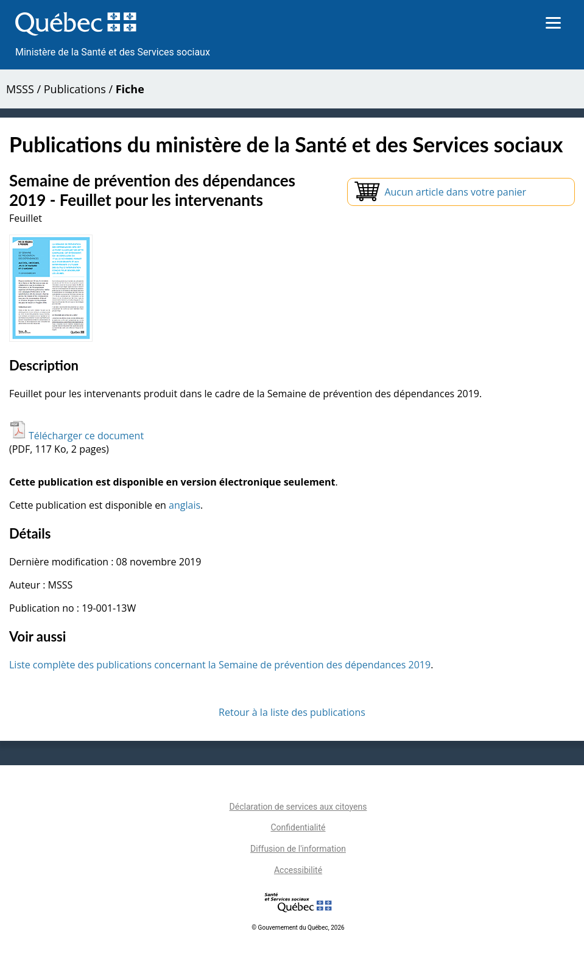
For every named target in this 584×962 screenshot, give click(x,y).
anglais (184, 505)
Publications (75, 89)
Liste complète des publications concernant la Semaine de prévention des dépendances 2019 (220, 664)
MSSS (20, 89)
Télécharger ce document (76, 435)
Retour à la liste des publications (292, 712)
